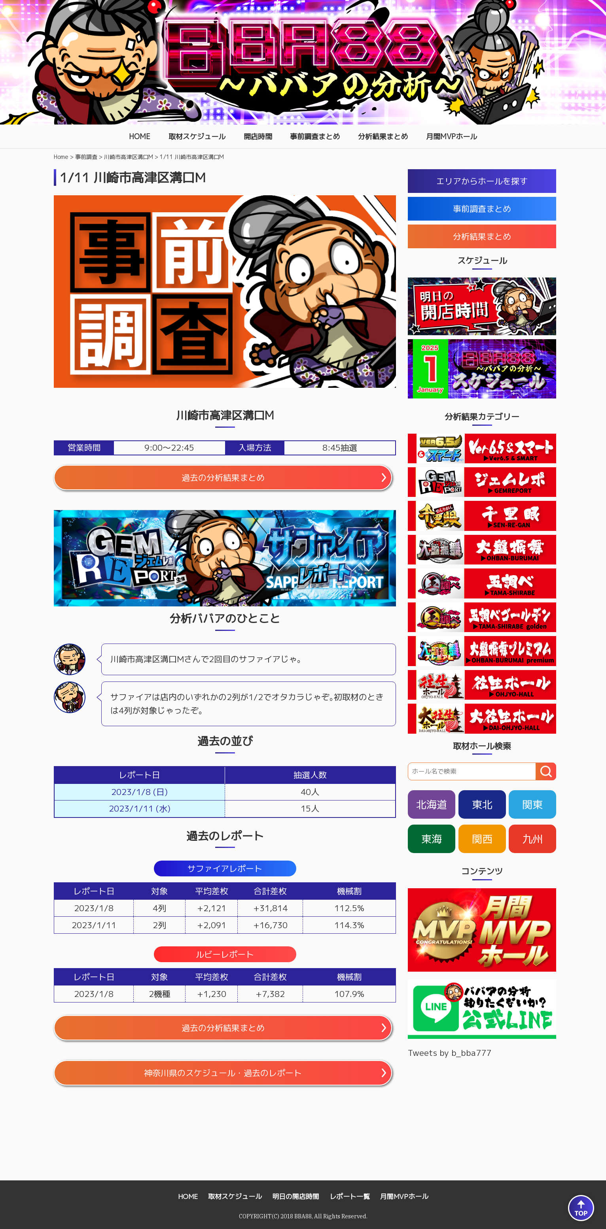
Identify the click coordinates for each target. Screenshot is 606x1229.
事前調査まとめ (315, 137)
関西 (482, 839)
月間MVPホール (451, 137)
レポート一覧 (350, 1196)
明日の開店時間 (295, 1196)
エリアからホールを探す (482, 181)
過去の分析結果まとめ (223, 477)
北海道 (431, 804)
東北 (482, 804)
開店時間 (258, 137)
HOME (139, 137)
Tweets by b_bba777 (449, 1053)
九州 (532, 839)
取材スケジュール (197, 137)
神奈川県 (223, 1073)
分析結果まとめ (383, 137)
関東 (532, 804)
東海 (431, 839)
